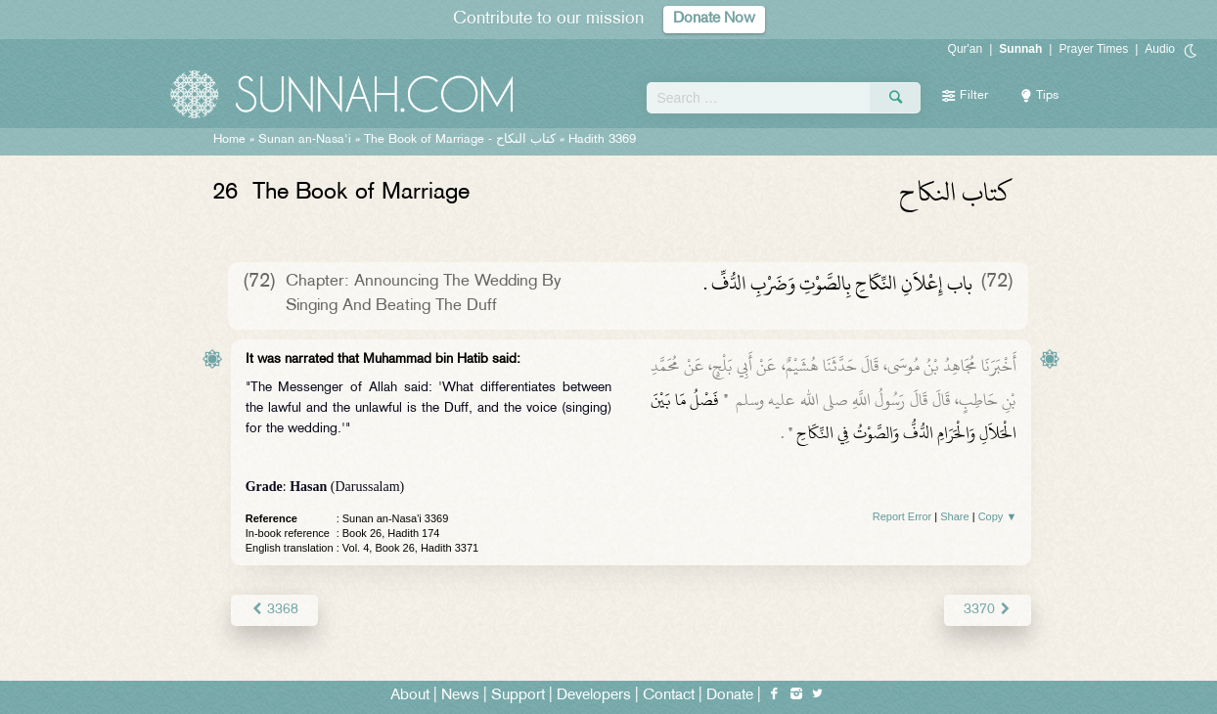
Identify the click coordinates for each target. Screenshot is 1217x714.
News (460, 696)
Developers (594, 696)
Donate (729, 696)
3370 (988, 609)
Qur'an (965, 49)
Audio (1160, 49)
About (409, 696)
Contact (669, 696)
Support (518, 696)
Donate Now (714, 19)
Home (229, 140)
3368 (274, 609)
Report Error (902, 516)
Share (954, 516)
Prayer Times (1093, 49)
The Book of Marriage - (460, 140)
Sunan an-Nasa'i (304, 140)
